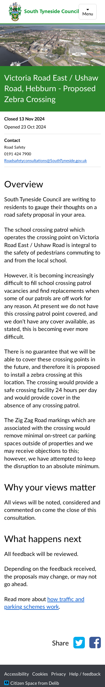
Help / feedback (85, 673)
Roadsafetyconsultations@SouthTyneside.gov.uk (45, 160)
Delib (54, 683)
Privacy (58, 673)
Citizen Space (23, 683)
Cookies (40, 673)
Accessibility (16, 673)
